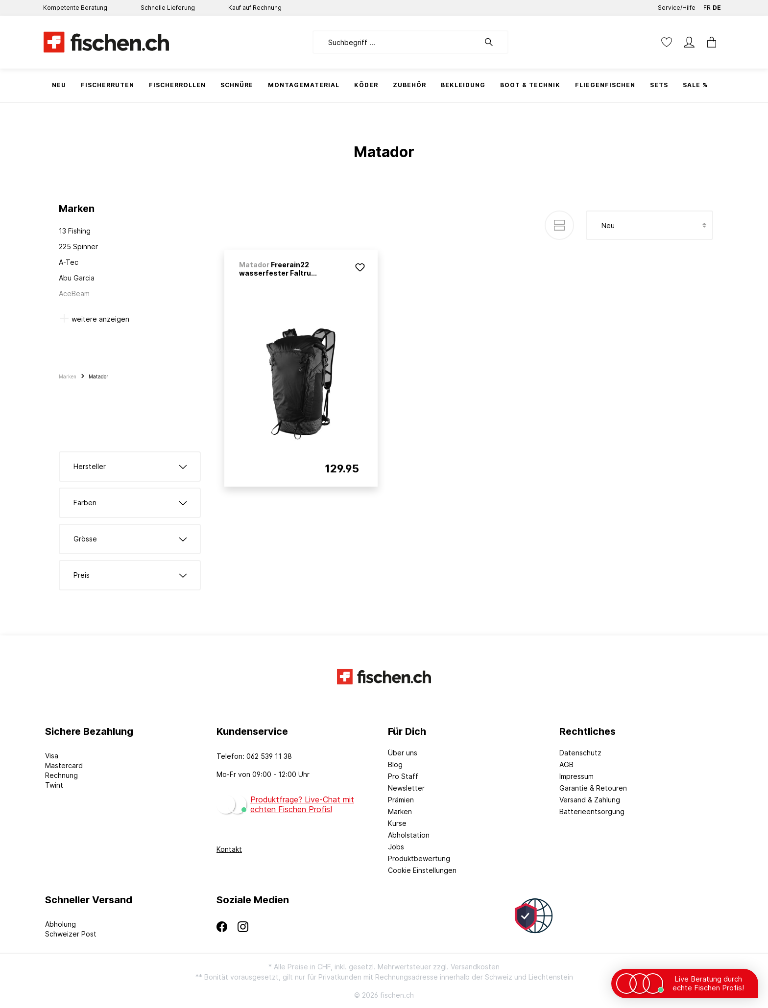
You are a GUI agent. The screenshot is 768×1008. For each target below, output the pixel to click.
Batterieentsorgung (591, 811)
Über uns (402, 753)
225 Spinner (78, 246)
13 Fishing (75, 231)
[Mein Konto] (689, 42)
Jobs (396, 847)
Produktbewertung (419, 858)
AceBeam (74, 293)
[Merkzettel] (666, 42)
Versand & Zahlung (589, 800)
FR (707, 5)
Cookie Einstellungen (422, 870)
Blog (395, 764)
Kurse (397, 823)
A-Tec (68, 262)
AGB (566, 764)
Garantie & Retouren (593, 788)
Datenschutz (580, 753)
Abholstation (409, 835)
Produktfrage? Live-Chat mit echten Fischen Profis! (302, 804)
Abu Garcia (77, 278)
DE (717, 5)
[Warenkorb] (711, 42)
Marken (400, 811)
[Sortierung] (649, 225)
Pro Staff (403, 776)
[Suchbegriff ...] (396, 42)
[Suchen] (493, 42)
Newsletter (406, 788)
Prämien (401, 800)
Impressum (576, 776)
